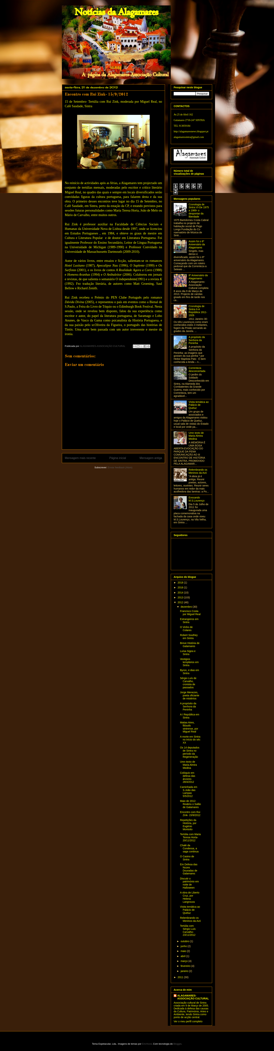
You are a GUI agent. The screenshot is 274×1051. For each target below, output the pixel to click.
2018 (181, 582)
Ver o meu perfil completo (188, 1021)
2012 (181, 602)
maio (184, 951)
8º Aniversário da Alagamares (198, 277)
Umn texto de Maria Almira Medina (196, 435)
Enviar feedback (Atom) (120, 467)
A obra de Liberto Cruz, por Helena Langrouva (189, 897)
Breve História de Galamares (189, 645)
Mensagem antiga (151, 458)
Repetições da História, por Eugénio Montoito (188, 825)
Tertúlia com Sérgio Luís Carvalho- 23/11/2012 (188, 930)
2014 (181, 592)
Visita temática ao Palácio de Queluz (199, 405)
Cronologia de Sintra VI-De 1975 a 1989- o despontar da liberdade (199, 210)
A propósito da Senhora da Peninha (197, 340)
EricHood (147, 1043)
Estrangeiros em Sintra (189, 621)
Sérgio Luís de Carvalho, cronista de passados (188, 683)
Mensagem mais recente (80, 458)
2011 (181, 977)
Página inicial (117, 458)
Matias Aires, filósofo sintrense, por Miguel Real (189, 727)
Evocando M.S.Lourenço (197, 499)
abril (183, 956)
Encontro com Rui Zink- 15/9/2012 (190, 814)
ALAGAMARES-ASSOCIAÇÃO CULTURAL (193, 997)
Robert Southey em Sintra (189, 637)
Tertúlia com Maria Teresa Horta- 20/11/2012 (190, 837)
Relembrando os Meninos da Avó (198, 471)
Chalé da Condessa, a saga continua (189, 848)
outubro (185, 941)
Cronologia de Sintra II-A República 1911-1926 (198, 311)
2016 (181, 587)
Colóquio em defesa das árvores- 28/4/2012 (187, 777)
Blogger (177, 1043)
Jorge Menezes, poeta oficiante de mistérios (189, 695)
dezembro (187, 606)
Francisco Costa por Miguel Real (190, 613)
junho (184, 946)
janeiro (185, 971)
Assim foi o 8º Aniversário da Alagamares (197, 244)
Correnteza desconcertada (197, 370)
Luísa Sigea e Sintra (188, 653)
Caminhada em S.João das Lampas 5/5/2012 (188, 792)
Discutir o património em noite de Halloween (189, 883)
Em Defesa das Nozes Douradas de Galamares (188, 869)
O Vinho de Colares (186, 629)
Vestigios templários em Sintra (189, 662)
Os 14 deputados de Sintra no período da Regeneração (189, 752)
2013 (181, 597)
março (184, 961)
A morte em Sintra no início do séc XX (190, 739)
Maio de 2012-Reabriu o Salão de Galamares (190, 804)
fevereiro (186, 966)
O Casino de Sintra (187, 858)
